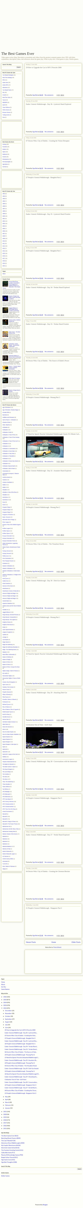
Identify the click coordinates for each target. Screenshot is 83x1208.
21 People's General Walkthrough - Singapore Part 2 (44, 908)
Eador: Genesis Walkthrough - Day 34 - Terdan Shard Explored (48, 287)
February (8, 1105)
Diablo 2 (4, 484)
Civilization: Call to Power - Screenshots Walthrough (14, 345)
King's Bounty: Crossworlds (9, 617)
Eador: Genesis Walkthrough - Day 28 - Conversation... (21, 1082)
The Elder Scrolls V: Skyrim (9, 766)
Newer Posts (31, 942)
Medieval (5, 154)
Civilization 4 (6, 446)
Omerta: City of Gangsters (9, 682)
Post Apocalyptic (7, 161)
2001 (4, 218)
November (8, 1013)
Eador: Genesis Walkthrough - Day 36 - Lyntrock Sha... (21, 1033)
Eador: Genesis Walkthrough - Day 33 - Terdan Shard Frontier (47, 324)
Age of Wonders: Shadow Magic (10, 410)
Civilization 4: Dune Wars (9, 451)
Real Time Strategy (7, 77)
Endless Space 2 (7, 533)
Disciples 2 (5, 489)
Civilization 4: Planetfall (8, 456)
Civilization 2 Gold (7, 432)
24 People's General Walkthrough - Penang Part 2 (43, 507)
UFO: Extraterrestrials (8, 804)
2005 (4, 228)
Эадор (4, 868)
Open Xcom (5, 684)
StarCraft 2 (5, 751)
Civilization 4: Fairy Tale (8, 453)
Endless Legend (6, 528)
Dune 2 (4, 504)
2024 (5, 1002)
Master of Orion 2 (7, 662)
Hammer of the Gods (8, 586)
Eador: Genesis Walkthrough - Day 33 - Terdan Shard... (21, 1049)
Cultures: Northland (7, 482)
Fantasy (4, 144)
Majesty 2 (5, 652)
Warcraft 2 (5, 816)
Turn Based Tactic (7, 90)
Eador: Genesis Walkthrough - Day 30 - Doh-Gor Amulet (45, 581)
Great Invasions (6, 583)
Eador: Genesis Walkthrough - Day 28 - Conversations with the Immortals (51, 761)
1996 (4, 206)
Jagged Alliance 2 (7, 612)
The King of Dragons (8, 769)
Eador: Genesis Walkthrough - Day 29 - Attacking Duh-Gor (46, 693)
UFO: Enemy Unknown (8, 801)
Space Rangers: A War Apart (9, 744)
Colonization (6, 471)
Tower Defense (6, 107)
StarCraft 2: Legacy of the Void (10, 754)
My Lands (5, 673)
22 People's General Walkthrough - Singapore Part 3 (44, 798)
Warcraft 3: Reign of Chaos (9, 821)
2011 (4, 243)
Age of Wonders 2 (7, 407)
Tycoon (4, 100)
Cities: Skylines (6, 424)
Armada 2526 (6, 412)
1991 (4, 193)
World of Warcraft (7, 851)
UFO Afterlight (6, 791)
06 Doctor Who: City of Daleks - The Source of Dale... (21, 1052)
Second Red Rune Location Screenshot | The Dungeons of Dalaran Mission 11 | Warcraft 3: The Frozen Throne (11, 285)
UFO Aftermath (6, 794)
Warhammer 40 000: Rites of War (11, 829)
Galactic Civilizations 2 (8, 568)
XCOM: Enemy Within (8, 858)
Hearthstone (5, 588)
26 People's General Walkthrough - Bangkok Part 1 (43, 251)
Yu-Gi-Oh (5, 863)
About (4, 273)
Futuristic (5, 146)
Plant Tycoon (6, 697)
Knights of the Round (8, 624)
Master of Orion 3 (7, 664)
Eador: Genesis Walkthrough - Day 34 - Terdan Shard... (21, 1046)
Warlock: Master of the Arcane (10, 834)
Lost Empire (5, 639)
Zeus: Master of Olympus (9, 866)
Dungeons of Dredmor (8, 514)
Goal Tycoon (6, 578)
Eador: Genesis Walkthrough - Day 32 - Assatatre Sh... (21, 1060)
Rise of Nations (6, 707)
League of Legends (7, 632)
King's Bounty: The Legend (9, 619)
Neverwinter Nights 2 (8, 675)
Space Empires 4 (7, 736)
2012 (4, 246)
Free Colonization (7, 558)
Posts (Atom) (57, 947)
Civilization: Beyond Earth (9, 466)
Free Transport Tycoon (8, 561)
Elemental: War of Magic (8, 519)
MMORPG (5, 102)
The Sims (5, 776)
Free (4, 117)
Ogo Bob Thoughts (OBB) (9, 1162)
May (6, 1096)
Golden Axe (5, 581)
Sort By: (3, 987)
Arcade (4, 95)
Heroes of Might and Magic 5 (10, 598)
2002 (4, 221)
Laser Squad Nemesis (8, 629)
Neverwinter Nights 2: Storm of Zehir (11, 678)
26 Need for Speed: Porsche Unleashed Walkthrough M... (22, 1074)
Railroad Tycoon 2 (7, 704)
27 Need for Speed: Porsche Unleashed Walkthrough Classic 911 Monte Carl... (53, 434)
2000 (4, 216)
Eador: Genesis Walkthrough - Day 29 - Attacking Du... (21, 1077)
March (7, 1102)
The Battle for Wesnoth (8, 764)
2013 (4, 248)
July (6, 1025)
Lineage (4, 637)
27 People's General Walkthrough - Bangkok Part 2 (43, 177)
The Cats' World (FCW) (8, 1140)
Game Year (5, 82)
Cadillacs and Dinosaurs (8, 417)
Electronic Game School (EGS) (10, 1148)
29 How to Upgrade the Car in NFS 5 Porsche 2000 (43, 67)
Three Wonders (6, 784)
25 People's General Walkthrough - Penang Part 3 (43, 397)
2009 (4, 238)
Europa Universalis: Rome (9, 540)
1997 (4, 208)
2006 (4, 231)
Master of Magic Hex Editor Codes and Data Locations (14, 297)
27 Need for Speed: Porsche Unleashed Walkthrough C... (22, 1057)
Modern (4, 149)
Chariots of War (6, 422)
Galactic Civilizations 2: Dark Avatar (11, 570)
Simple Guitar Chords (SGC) (9, 1157)
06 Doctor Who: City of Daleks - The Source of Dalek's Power (47, 361)
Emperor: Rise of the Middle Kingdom (12, 524)
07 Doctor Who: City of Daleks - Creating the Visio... (20, 1035)
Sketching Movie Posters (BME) (11, 1138)
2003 (4, 223)
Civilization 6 (6, 463)
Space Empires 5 (7, 739)
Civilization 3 (6, 443)
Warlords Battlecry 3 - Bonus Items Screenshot (15, 356)
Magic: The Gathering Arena (9, 649)
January (7, 1108)
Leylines (4, 634)
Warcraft (5, 814)
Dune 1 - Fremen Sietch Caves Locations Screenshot (15, 368)
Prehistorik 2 (6, 702)
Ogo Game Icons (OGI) (8, 1160)
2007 (4, 233)
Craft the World (6, 477)
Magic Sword (6, 642)
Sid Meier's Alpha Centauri (9, 722)
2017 (4, 258)
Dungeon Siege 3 (7, 512)
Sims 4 (4, 729)
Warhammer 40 (6, 826)
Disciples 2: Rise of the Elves (10, 492)
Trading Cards (6, 115)
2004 (4, 226)
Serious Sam (6, 719)
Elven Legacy (6, 522)
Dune (4, 502)
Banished (5, 415)
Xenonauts (5, 861)
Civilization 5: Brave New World (10, 461)
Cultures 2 (5, 479)
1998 (4, 211)
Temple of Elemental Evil (8, 761)
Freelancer (5, 563)
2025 (5, 999)
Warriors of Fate (6, 848)
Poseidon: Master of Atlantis (9, 699)
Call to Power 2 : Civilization (9, 419)
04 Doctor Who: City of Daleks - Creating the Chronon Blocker (48, 871)
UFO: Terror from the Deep (9, 809)
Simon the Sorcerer (7, 726)
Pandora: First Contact (8, 687)
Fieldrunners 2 (6, 556)
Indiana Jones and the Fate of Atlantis (12, 605)
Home (53, 942)
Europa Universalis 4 (8, 538)
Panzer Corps (6, 689)
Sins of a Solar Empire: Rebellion (11, 734)
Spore (4, 746)
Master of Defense (7, 657)
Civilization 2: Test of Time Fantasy (11, 437)
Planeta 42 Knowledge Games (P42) (12, 1155)
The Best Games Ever (17, 53)
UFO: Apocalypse (7, 799)
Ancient (4, 156)
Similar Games (5, 1176)
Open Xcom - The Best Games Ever (14, 332)
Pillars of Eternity (7, 694)
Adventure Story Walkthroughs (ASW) (12, 1143)
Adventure (5, 87)
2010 (4, 241)
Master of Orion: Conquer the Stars (11, 667)
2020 (5, 1114)
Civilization (5, 427)
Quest (4, 104)
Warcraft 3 (5, 819)
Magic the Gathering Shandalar (10, 647)
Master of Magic (6, 659)
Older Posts (75, 942)
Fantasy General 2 (7, 553)
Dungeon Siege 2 (7, 509)
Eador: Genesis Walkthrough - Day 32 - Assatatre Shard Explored (48, 471)
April (6, 1099)
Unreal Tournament (7, 811)
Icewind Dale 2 (6, 601)
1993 (4, 198)
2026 (5, 997)
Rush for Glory (6, 714)
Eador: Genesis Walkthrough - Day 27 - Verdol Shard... (21, 1088)
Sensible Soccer (6, 717)
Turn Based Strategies (8, 75)
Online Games (6, 110)
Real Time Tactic (6, 97)
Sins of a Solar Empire (8, 731)
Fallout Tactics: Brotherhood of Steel (11, 547)
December (8, 1010)
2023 (5, 1005)
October (7, 1016)
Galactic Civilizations (8, 566)
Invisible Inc (5, 609)
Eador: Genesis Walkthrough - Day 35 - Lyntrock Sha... (21, 1041)
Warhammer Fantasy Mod (9, 831)
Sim (3, 92)
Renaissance (6, 159)
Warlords (5, 836)
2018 (4, 260)
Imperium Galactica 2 (8, 603)
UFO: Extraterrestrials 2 (8, 806)
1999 (4, 213)
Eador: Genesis (6, 517)
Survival (4, 166)
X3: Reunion (6, 856)
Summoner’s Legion (7, 759)
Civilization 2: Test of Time (9, 434)
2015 (4, 253)
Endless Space (6, 531)
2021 (5, 1111)
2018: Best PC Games (14, 378)
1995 (4, 203)
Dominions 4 (6, 499)
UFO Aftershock (6, 796)
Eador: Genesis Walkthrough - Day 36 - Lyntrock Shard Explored (48, 104)
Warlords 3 (5, 841)
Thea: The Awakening (8, 781)
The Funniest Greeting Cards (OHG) (12, 1150)
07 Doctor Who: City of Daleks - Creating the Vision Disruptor (47, 141)
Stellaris (4, 756)
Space (4, 151)
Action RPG (5, 85)
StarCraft (5, 749)
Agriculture (5, 164)
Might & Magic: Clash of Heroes (10, 670)
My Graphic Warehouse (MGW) (11, 1145)
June (6, 1027)
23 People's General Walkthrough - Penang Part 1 (43, 617)
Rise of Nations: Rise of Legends (10, 709)
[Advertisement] (4, 23)
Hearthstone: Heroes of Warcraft (10, 591)
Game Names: (5, 989)
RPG (4, 80)
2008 (4, 236)
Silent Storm (5, 724)
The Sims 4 (5, 779)
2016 (4, 256)
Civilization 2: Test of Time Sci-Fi (10, 441)
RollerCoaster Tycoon (8, 712)
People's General (7, 692)
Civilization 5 (6, 458)
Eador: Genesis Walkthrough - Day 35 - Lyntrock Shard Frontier (48, 214)
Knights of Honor (7, 622)
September (8, 1019)
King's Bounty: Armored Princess (10, 614)
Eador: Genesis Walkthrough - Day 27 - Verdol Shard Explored (47, 835)
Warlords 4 (5, 844)
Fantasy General (7, 551)
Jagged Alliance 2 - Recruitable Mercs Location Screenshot (14, 309)
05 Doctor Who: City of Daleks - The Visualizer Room (45, 544)
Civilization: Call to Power (9, 468)
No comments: (49, 95)
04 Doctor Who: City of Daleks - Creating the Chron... (21, 1090)
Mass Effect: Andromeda (8, 654)
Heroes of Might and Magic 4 (10, 596)
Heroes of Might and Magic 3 (10, 593)
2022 (4, 266)
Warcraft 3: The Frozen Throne (10, 824)
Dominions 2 (6, 497)
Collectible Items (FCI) (8, 1152)
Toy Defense (6, 789)
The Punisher (6, 774)
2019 (4, 263)
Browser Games (6, 112)
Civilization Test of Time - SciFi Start (39, 725)
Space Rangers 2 (7, 741)
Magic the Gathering (7, 644)
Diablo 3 (4, 487)
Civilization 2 (6, 429)
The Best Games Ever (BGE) (9, 1136)
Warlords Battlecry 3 (7, 846)
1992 (4, 196)
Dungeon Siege (6, 507)
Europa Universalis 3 (8, 536)
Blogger (45, 1204)
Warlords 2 (5, 839)
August (7, 1022)
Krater (4, 627)
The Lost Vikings (7, 771)
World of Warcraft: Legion (9, 853)
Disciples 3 (5, 494)
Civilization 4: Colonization (9, 448)
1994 (4, 201)
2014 (4, 251)
